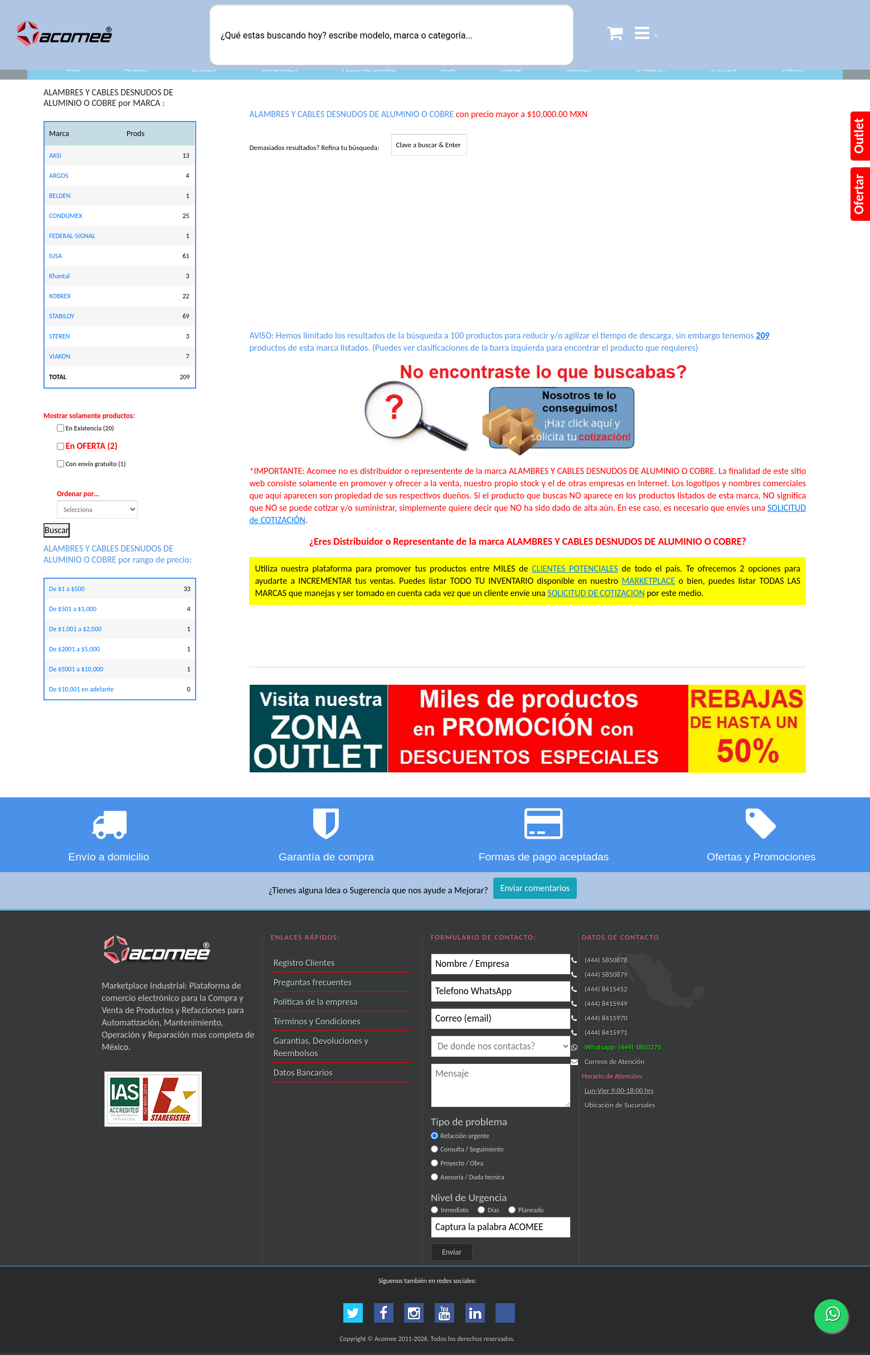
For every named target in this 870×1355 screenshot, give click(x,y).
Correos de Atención (614, 1061)
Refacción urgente (464, 1136)
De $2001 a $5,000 (74, 649)
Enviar (451, 1252)
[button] (646, 35)
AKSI (73, 69)
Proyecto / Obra (461, 1163)
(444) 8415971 (606, 1032)
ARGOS (136, 69)
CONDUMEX (279, 69)
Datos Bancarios (303, 1072)
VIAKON (792, 69)
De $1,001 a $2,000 (75, 629)
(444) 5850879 (606, 974)
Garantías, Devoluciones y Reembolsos (321, 1046)
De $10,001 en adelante (81, 689)
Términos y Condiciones (317, 1021)
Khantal (510, 69)
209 (762, 335)
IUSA (448, 69)
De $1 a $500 (67, 589)
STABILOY (651, 69)
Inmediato (455, 1210)
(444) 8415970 (606, 1018)
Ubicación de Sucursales (620, 1105)
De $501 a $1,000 (72, 609)
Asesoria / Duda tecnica (472, 1177)
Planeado (530, 1210)
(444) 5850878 (606, 960)
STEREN (723, 69)
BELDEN (204, 69)
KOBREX (579, 69)
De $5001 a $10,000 (76, 669)
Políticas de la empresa (316, 1001)
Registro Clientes (304, 962)
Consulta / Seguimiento (471, 1149)
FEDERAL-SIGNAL (369, 69)
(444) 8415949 (606, 1003)
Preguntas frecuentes (313, 982)
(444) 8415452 (606, 989)
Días (493, 1210)
